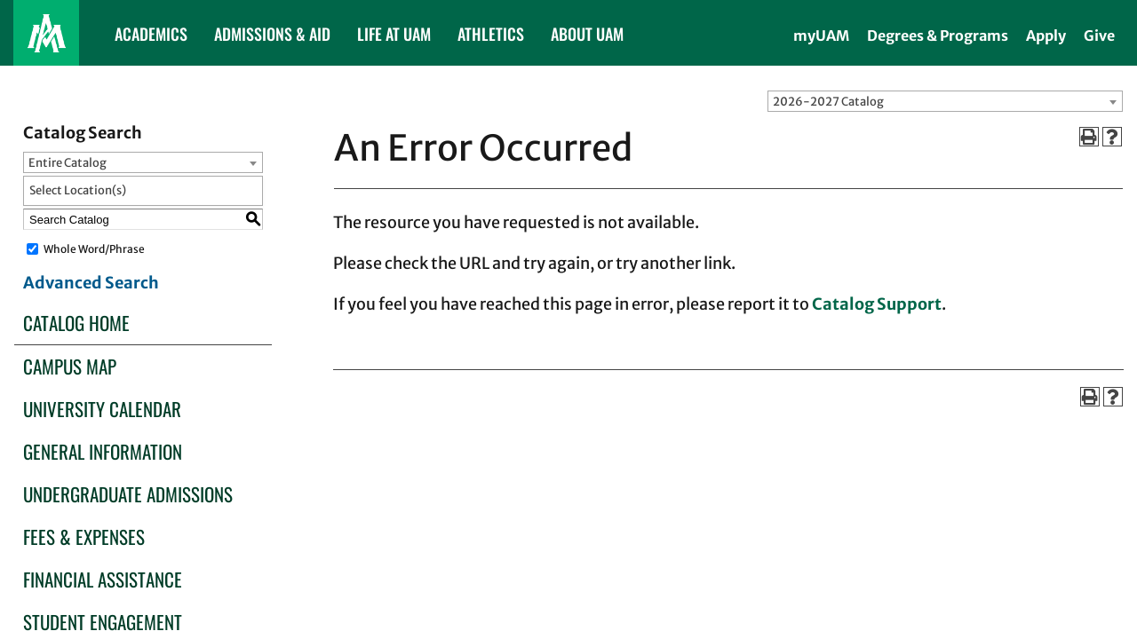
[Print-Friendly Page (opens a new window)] (1089, 136)
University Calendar (102, 408)
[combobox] (945, 101)
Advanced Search (91, 282)
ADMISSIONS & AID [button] (272, 33)
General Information (102, 451)
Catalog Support (877, 304)
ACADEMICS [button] (151, 33)
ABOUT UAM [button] (587, 33)
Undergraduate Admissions (128, 494)
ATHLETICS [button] (490, 33)
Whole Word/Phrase (94, 249)
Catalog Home (76, 322)
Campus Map (69, 366)
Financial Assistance (102, 579)
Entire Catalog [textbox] (67, 162)
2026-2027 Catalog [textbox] (828, 101)
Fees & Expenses (84, 536)
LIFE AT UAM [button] (394, 33)
